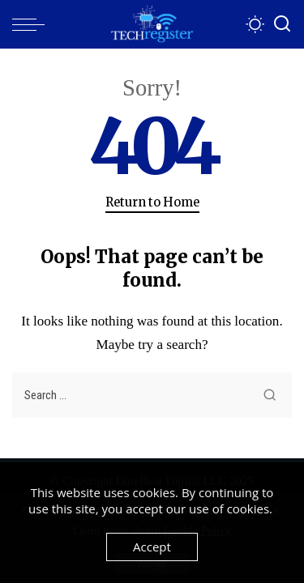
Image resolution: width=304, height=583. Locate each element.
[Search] (282, 24)
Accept (152, 546)
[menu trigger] (32, 24)
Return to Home (152, 202)
